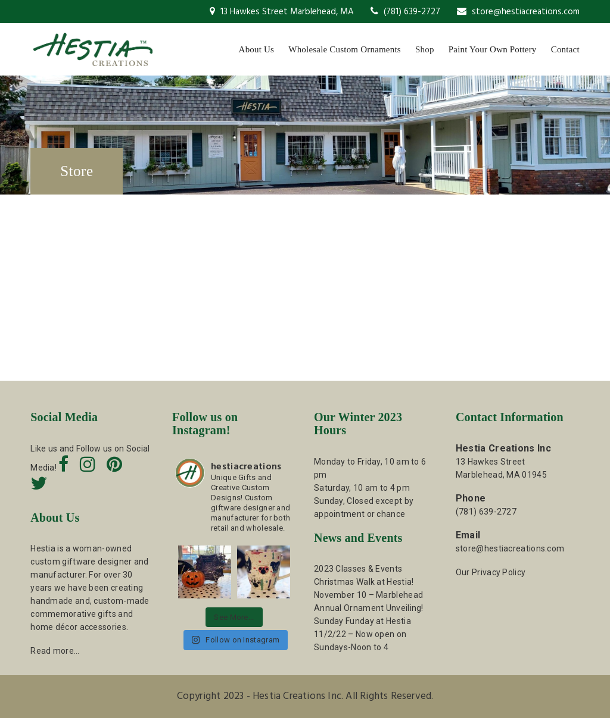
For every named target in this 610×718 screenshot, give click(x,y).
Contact (565, 49)
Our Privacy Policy (490, 572)
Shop (424, 49)
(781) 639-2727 (405, 12)
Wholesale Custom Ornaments (344, 49)
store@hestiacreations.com (518, 12)
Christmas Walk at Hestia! (364, 582)
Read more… (54, 651)
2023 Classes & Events (358, 568)
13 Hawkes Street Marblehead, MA (282, 12)
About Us (257, 49)
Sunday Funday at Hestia (362, 621)
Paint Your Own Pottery (493, 49)
